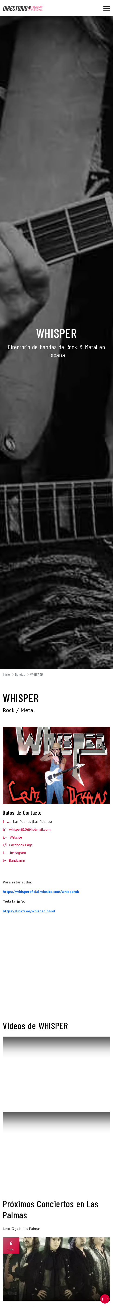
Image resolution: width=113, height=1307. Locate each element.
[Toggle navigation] (106, 8)
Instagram (14, 852)
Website (12, 837)
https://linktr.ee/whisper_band (29, 911)
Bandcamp (14, 860)
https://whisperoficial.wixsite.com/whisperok (41, 891)
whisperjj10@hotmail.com (29, 829)
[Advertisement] (56, 970)
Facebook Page (18, 844)
